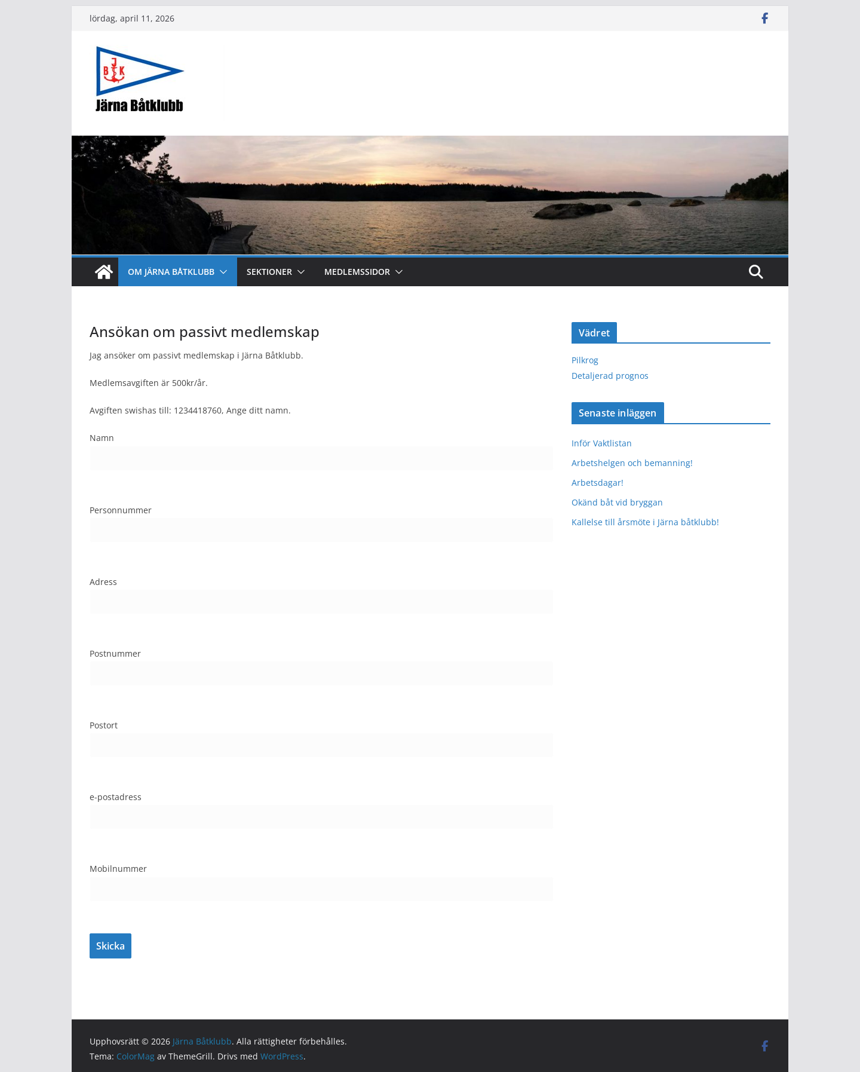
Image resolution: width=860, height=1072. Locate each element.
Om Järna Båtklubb (171, 271)
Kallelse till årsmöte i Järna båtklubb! (645, 522)
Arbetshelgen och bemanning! (632, 462)
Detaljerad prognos (610, 375)
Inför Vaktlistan (602, 443)
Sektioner (269, 271)
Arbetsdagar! (598, 482)
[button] (221, 272)
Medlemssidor (357, 271)
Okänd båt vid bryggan (617, 502)
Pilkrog (585, 360)
